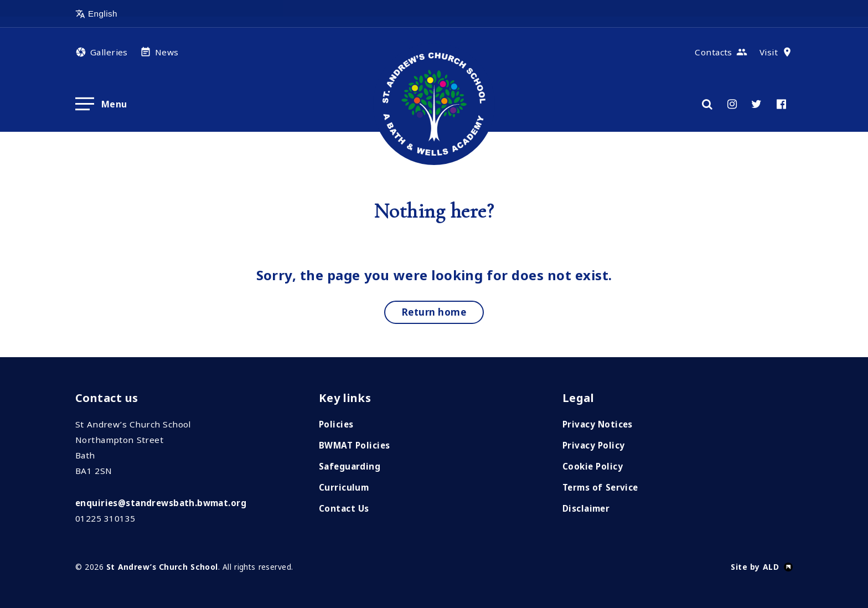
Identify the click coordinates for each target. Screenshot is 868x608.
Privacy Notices (597, 424)
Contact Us (344, 508)
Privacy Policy (593, 445)
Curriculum (344, 487)
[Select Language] (128, 13)
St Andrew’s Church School (162, 566)
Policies (336, 424)
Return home (434, 312)
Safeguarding (349, 466)
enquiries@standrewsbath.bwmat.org (160, 502)
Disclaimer (585, 508)
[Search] (707, 104)
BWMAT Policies (354, 445)
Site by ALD (755, 566)
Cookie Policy (592, 466)
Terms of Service (600, 487)
